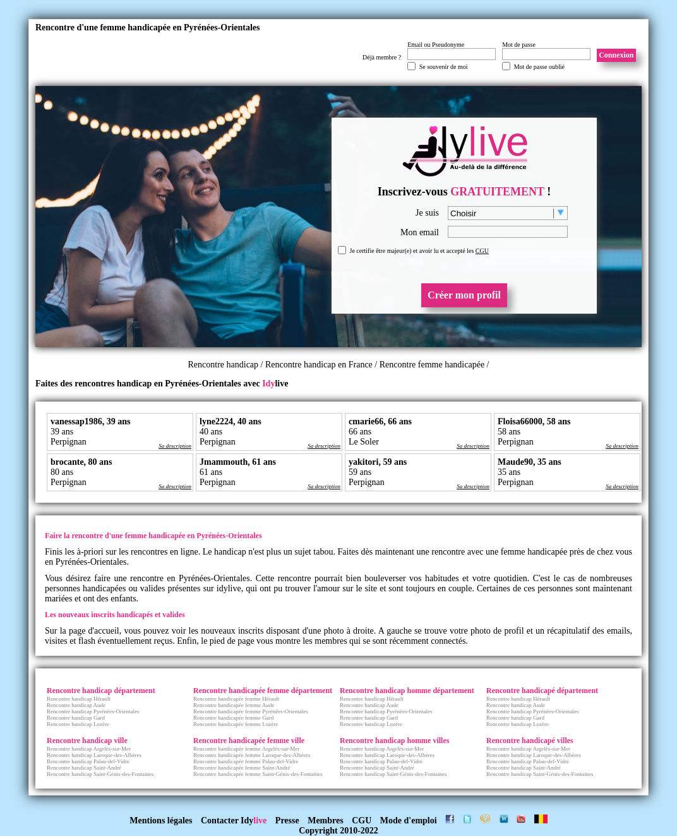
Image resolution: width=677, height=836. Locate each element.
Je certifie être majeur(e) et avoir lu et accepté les (419, 250)
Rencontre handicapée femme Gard (233, 718)
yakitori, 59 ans (378, 462)
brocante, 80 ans (81, 462)
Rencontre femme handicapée (432, 364)
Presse (287, 820)
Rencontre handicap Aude (76, 705)
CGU (482, 250)
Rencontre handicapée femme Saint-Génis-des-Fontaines (258, 774)
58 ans (509, 431)
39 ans (62, 431)
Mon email (419, 232)
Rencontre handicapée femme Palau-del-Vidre (245, 761)
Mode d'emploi (408, 820)
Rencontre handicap (223, 364)
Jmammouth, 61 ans (238, 462)
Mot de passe (519, 44)
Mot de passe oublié (539, 66)
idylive (229, 588)
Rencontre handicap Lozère (78, 724)
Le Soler (364, 441)
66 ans (360, 431)
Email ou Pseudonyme (435, 44)
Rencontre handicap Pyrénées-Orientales (93, 711)
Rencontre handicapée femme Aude (233, 705)
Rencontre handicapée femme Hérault (236, 699)
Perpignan (69, 441)
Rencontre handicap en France (319, 364)
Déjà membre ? (381, 57)
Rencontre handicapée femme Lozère (235, 724)
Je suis (427, 213)
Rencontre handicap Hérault (79, 699)
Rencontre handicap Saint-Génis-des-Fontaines (100, 774)
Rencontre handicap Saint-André (84, 768)
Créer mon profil (464, 295)
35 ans (509, 472)
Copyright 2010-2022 (338, 830)
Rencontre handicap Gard (76, 718)
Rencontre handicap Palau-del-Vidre (88, 761)
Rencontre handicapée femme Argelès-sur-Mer (246, 749)
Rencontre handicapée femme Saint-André (241, 768)
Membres (326, 820)
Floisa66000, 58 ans (534, 421)
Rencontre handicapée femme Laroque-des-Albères (251, 755)
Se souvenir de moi (443, 66)
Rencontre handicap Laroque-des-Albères (94, 755)
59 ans (360, 472)
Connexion (616, 55)
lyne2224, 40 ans (230, 421)
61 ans (211, 472)
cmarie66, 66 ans (380, 421)
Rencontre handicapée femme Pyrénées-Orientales (250, 711)
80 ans (62, 472)
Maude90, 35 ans (529, 462)
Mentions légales (160, 820)
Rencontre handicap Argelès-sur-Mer (89, 749)
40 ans (211, 431)
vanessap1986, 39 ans (90, 421)
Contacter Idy (234, 820)
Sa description (175, 446)
